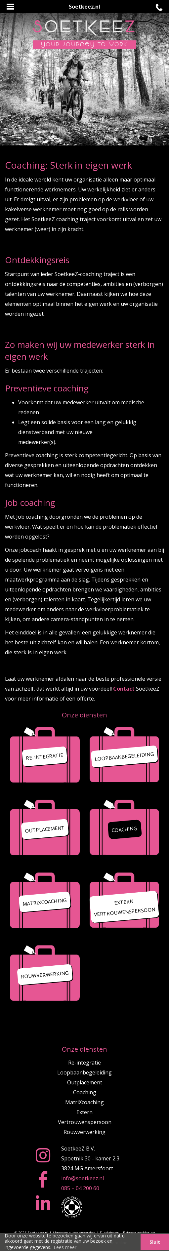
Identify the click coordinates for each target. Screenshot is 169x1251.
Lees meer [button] (65, 1247)
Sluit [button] (154, 1242)
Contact (124, 688)
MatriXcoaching (84, 1102)
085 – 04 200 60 (80, 1188)
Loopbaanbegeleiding (84, 1072)
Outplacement (84, 1082)
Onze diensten (84, 714)
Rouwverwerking (84, 1132)
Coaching (84, 1092)
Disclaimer (109, 1232)
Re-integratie (84, 1062)
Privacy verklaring (139, 1232)
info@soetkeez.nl (82, 1178)
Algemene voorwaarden (74, 1232)
